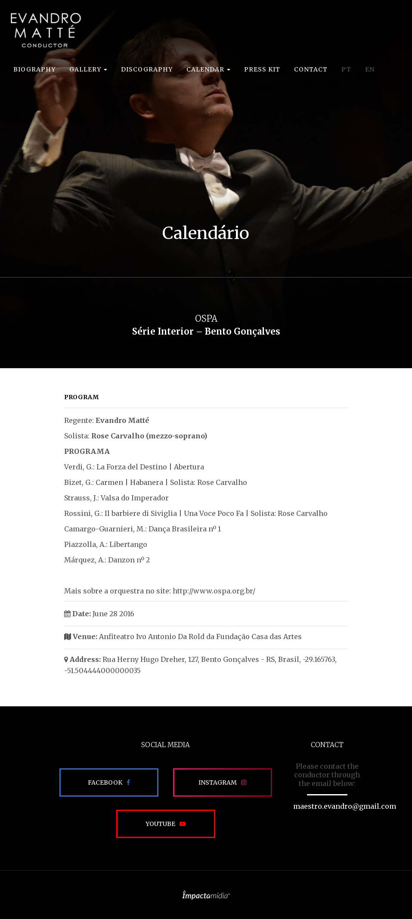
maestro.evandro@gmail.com (344, 806)
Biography (34, 69)
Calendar (208, 69)
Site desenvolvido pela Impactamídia (206, 895)
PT (346, 69)
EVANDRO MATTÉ (45, 30)
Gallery (88, 69)
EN (370, 69)
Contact (311, 69)
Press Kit (262, 69)
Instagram (217, 782)
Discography (147, 69)
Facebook (105, 782)
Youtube (160, 824)
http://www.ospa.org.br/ (214, 591)
